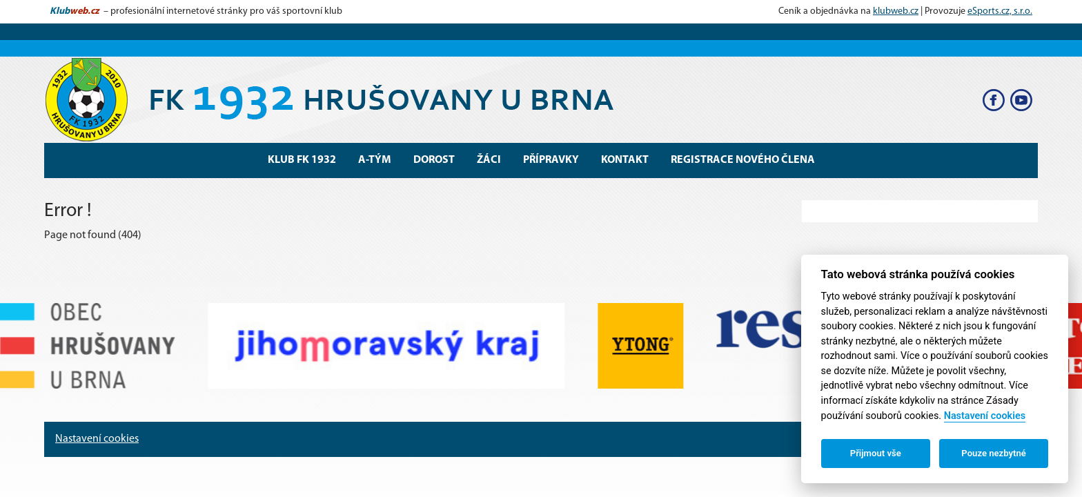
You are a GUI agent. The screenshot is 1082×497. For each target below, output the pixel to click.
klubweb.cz (895, 11)
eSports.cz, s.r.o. (999, 11)
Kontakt (625, 160)
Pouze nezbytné (993, 453)
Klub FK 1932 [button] (302, 160)
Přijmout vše (875, 453)
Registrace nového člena (743, 160)
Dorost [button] (434, 160)
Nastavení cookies (97, 439)
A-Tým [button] (374, 160)
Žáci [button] (489, 160)
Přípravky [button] (551, 160)
